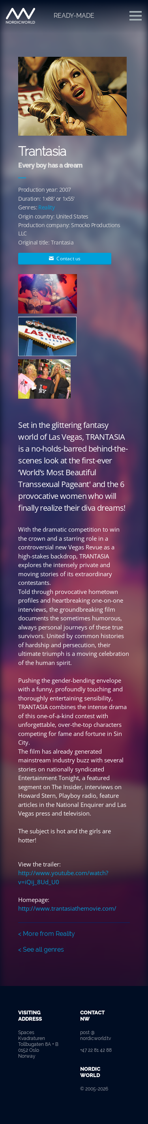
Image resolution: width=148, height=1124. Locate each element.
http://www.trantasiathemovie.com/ (67, 908)
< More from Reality (46, 933)
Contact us (65, 258)
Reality (46, 207)
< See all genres (41, 949)
